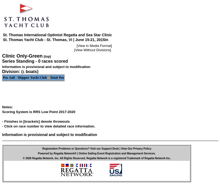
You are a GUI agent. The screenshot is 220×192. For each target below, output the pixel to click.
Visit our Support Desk (104, 148)
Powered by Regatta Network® (57, 153)
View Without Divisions (92, 50)
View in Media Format (94, 46)
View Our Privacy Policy (136, 148)
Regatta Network (42, 158)
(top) (47, 56)
